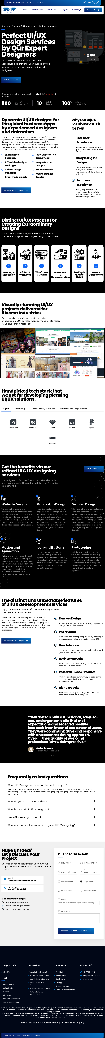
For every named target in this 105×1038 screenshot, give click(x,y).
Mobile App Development (39, 975)
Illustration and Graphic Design (73, 410)
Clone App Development (65, 989)
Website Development (38, 972)
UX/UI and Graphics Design (40, 988)
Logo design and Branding (39, 979)
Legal (64, 10)
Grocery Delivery (62, 986)
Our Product (52, 10)
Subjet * (64, 901)
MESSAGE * (65, 913)
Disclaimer (7, 995)
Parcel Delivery (61, 975)
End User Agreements (11, 999)
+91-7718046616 (17, 891)
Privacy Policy (8, 984)
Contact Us (93, 9)
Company (76, 10)
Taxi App (59, 982)
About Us (6, 972)
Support (6, 992)
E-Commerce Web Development (37, 983)
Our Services (37, 10)
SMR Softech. (21, 1035)
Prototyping (19, 410)
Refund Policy (8, 988)
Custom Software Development (36, 993)
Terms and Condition (11, 1002)
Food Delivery (61, 972)
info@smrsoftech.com (22, 882)
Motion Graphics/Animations (42, 410)
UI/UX (6, 410)
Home (24, 10)
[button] (51, 755)
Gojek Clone (60, 979)
